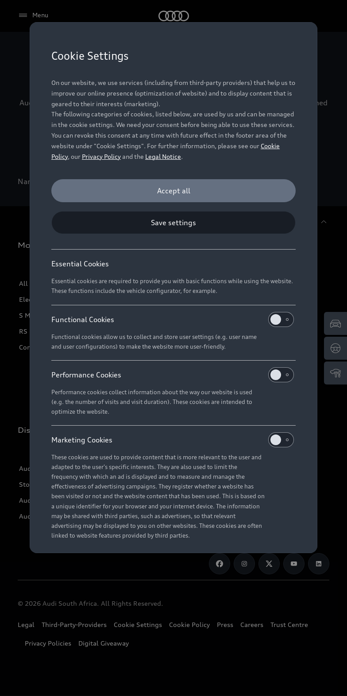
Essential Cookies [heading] (80, 263)
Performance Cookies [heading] (172, 374)
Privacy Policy (101, 156)
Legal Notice (163, 156)
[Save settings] (173, 222)
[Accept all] (173, 190)
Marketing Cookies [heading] (172, 439)
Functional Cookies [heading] (172, 319)
